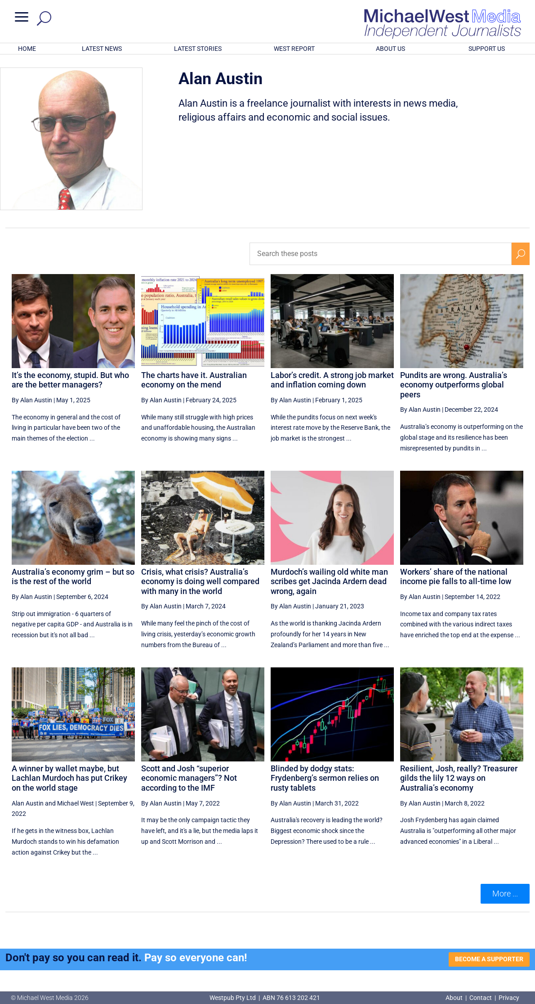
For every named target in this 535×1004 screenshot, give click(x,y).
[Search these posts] (381, 254)
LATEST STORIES (198, 48)
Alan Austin (28, 803)
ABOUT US (390, 48)
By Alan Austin (32, 400)
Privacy (509, 997)
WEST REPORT (294, 48)
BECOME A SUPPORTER (489, 959)
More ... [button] (505, 893)
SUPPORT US (486, 48)
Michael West (75, 803)
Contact (480, 997)
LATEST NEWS (102, 48)
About (455, 997)
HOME (27, 48)
